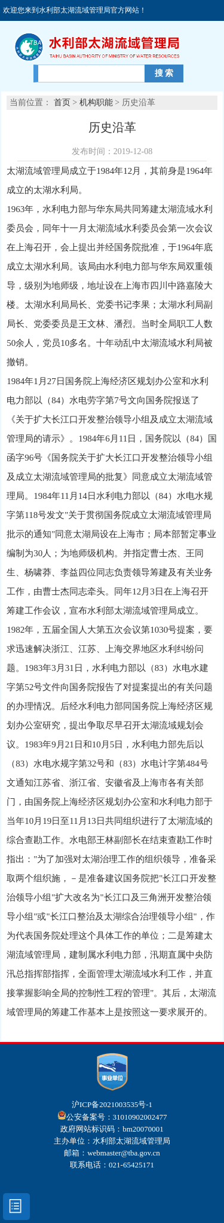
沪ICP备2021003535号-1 (112, 1104)
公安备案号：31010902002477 (112, 1116)
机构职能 (97, 102)
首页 (62, 102)
